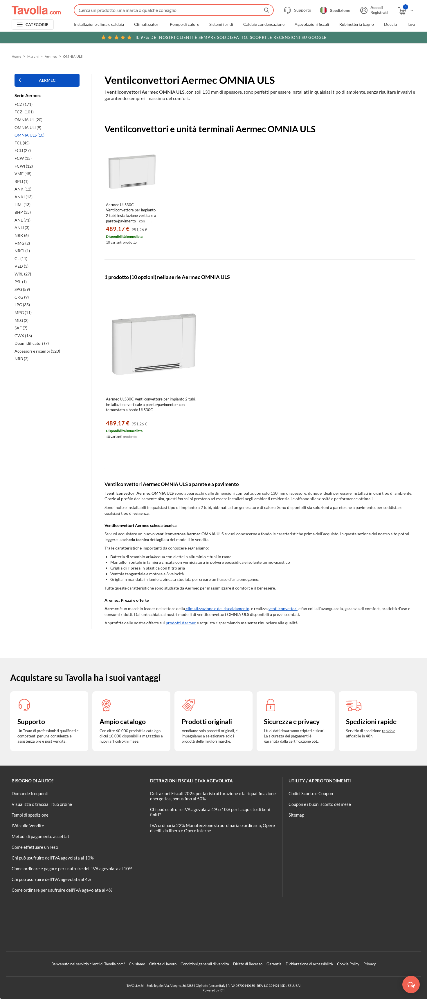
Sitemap (296, 814)
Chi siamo (137, 964)
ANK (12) (23, 188)
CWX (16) (23, 335)
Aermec (51, 56)
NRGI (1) (22, 250)
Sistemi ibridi (221, 24)
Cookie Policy (348, 964)
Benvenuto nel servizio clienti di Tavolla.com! (88, 964)
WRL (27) (23, 273)
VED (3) (21, 266)
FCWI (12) (24, 166)
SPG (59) (22, 289)
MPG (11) (23, 312)
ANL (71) (22, 219)
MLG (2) (21, 320)
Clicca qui (375, 37)
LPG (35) (22, 304)
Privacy (369, 964)
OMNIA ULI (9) (28, 127)
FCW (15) (23, 158)
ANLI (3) (22, 227)
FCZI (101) (24, 111)
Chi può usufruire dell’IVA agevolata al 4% (51, 879)
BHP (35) (23, 212)
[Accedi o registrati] (373, 10)
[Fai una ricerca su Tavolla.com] (174, 10)
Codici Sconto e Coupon (311, 793)
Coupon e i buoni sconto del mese (320, 804)
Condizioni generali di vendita (205, 964)
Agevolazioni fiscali (312, 24)
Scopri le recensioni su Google (213, 37)
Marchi (33, 56)
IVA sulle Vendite (28, 825)
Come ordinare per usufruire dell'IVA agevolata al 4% (62, 890)
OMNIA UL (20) (28, 119)
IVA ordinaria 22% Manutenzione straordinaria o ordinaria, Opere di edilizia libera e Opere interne (212, 828)
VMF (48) (23, 173)
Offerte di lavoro (162, 964)
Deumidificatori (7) (32, 343)
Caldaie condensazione (263, 24)
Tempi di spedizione (30, 814)
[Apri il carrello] (406, 10)
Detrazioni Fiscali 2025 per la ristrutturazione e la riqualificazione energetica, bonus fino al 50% (213, 796)
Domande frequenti (30, 793)
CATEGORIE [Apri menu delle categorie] (37, 24)
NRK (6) (22, 235)
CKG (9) (22, 297)
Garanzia (274, 964)
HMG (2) (22, 243)
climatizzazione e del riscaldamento (217, 608)
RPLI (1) (21, 181)
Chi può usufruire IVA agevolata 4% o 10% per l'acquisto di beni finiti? (210, 812)
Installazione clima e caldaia (99, 24)
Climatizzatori (147, 24)
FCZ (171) (24, 104)
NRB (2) (21, 358)
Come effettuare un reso (35, 847)
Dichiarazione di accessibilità (309, 964)
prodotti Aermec (181, 622)
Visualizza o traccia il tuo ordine (42, 804)
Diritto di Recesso (247, 964)
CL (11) (21, 258)
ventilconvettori (283, 608)
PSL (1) (21, 281)
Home (16, 56)
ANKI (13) (24, 196)
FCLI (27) (23, 150)
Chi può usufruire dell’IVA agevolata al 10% (53, 857)
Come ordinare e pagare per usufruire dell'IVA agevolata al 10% (72, 868)
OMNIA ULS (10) (29, 135)
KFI (222, 990)
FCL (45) (22, 142)
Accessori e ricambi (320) (37, 351)
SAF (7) (21, 327)
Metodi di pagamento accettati (41, 836)
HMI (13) (22, 204)
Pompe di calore (184, 24)
